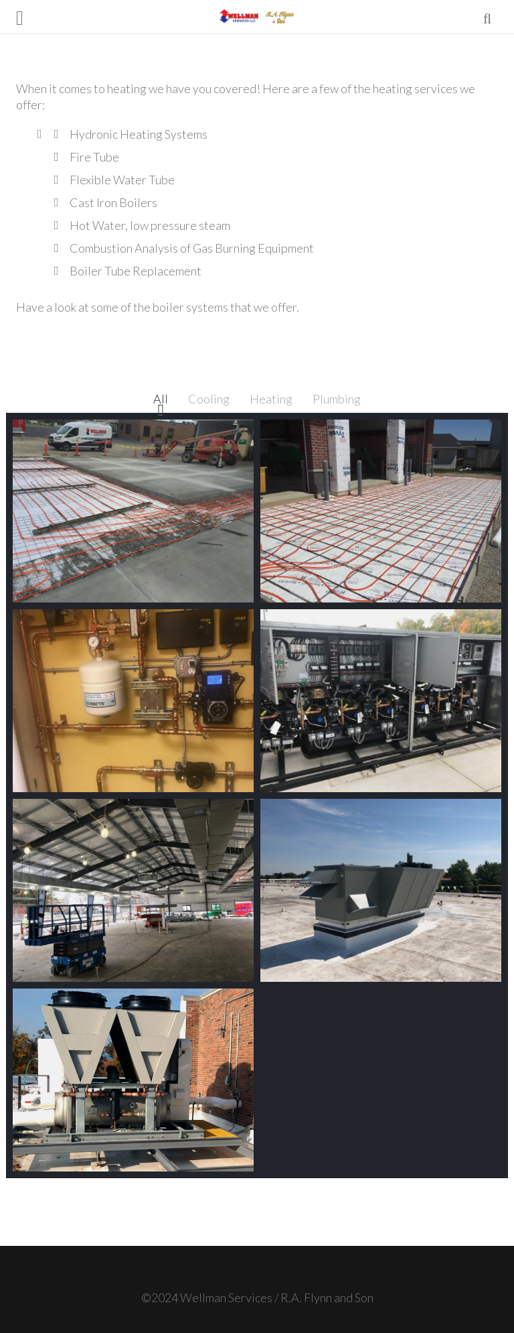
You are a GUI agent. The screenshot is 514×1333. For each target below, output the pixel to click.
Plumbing (337, 398)
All (160, 398)
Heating (271, 398)
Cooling (209, 398)
